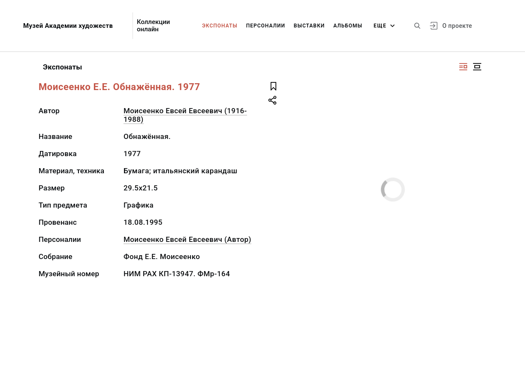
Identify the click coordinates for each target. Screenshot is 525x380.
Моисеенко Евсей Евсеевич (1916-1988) (185, 115)
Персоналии (265, 26)
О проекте (457, 25)
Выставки (309, 26)
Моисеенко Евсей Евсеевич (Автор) (187, 239)
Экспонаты (220, 26)
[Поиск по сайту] (417, 25)
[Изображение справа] (463, 67)
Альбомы (347, 26)
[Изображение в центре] (477, 67)
